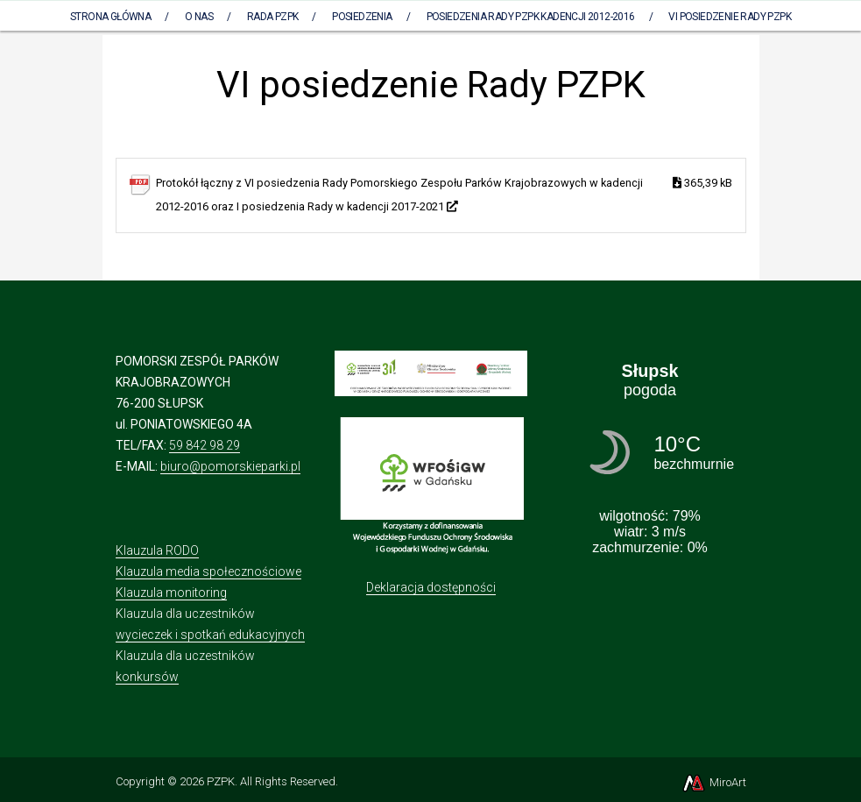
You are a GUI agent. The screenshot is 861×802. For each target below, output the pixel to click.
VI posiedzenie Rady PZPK (729, 17)
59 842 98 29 (204, 445)
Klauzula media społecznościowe (208, 571)
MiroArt (713, 782)
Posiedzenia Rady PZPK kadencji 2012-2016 (531, 17)
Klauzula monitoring (171, 593)
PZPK (221, 781)
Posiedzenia (362, 17)
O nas (199, 17)
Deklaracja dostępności (431, 587)
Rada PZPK (273, 17)
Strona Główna (110, 17)
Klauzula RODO (157, 550)
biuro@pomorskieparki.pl (230, 466)
